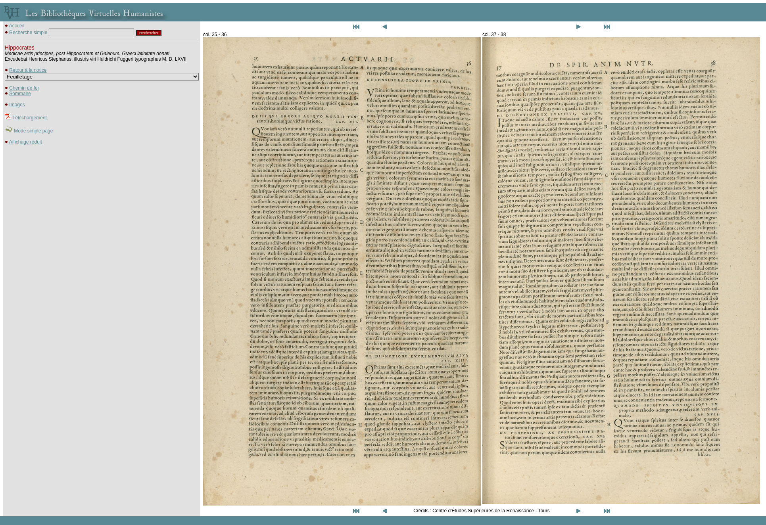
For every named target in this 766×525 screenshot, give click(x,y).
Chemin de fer (24, 88)
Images (17, 104)
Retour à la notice (27, 70)
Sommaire (20, 93)
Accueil (17, 26)
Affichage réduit (25, 142)
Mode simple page (33, 131)
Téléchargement (29, 118)
